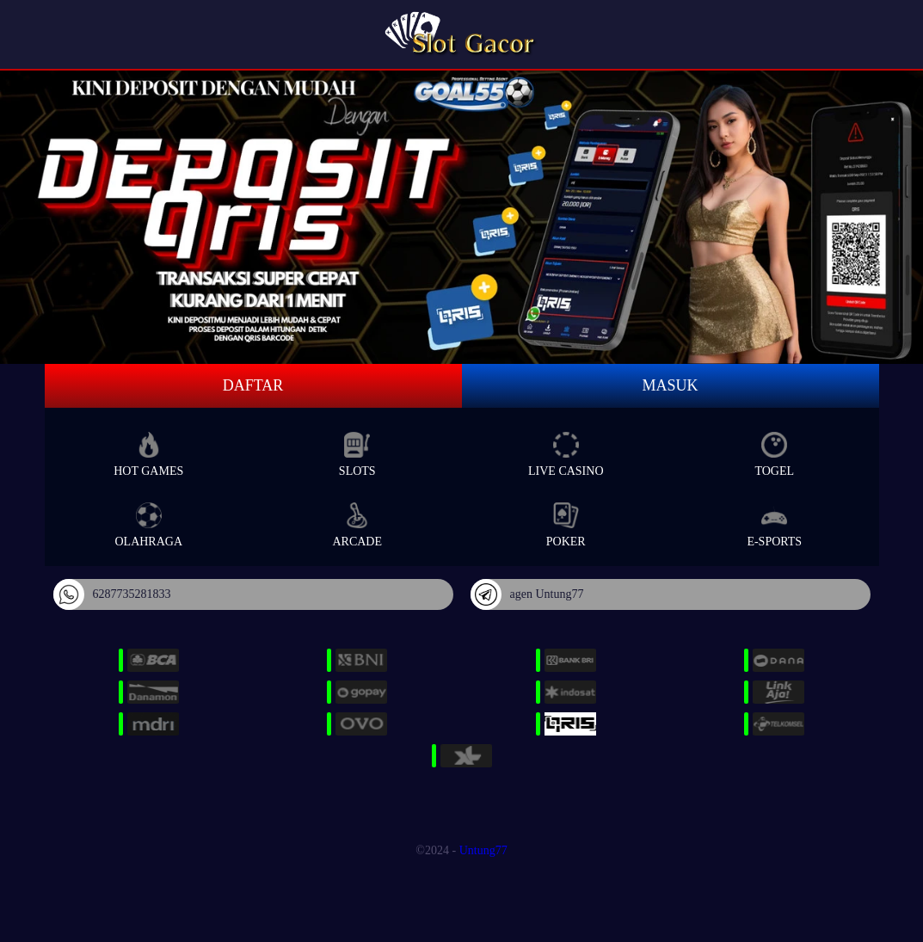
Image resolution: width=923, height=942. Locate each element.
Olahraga (148, 525)
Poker (566, 525)
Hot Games (148, 454)
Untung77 (483, 850)
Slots (357, 454)
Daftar (253, 385)
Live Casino (566, 454)
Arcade (357, 525)
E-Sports (774, 525)
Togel (774, 454)
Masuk (670, 385)
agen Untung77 (527, 594)
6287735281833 (112, 594)
